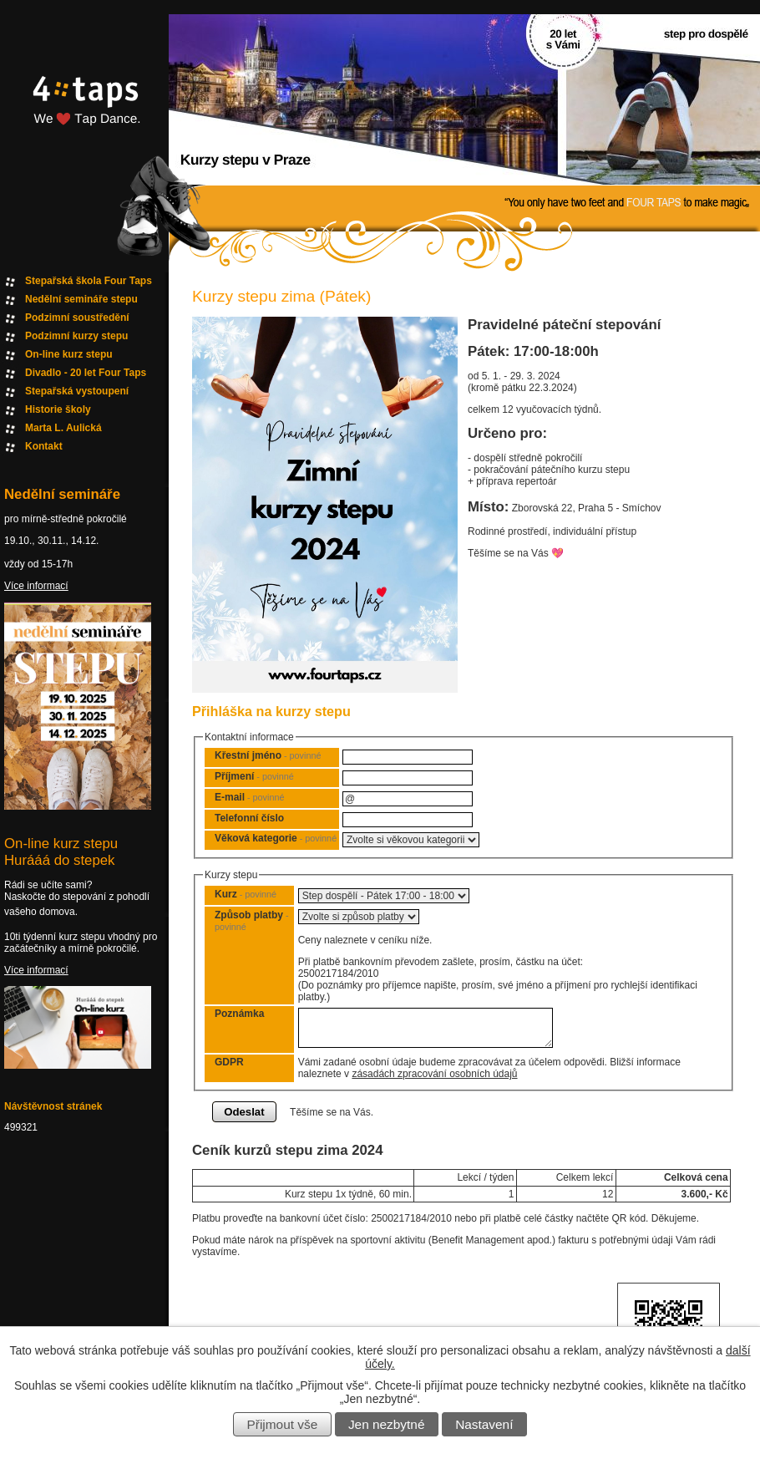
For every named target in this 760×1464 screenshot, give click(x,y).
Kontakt (44, 446)
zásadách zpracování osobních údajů (434, 1074)
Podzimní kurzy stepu (76, 336)
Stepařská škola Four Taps (88, 281)
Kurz (245, 894)
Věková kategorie (276, 838)
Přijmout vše (282, 1424)
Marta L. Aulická (63, 428)
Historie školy (58, 409)
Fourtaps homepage (83, 120)
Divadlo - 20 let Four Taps (85, 373)
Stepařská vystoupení (77, 391)
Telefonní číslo (249, 818)
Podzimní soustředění (77, 317)
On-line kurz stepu (69, 354)
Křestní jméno (268, 755)
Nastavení (484, 1424)
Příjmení (254, 776)
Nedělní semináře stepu (81, 299)
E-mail (249, 797)
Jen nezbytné (386, 1424)
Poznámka (239, 1013)
